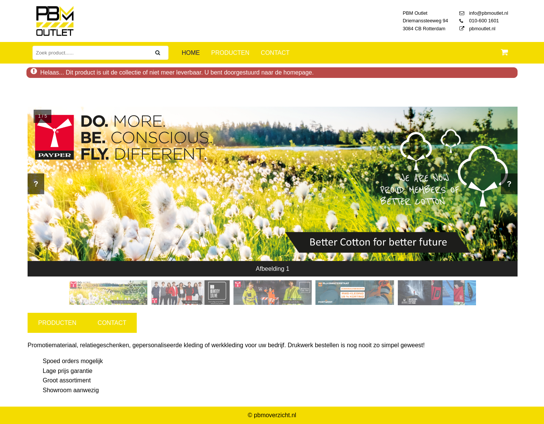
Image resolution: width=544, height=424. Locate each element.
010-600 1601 (479, 20)
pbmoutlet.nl (477, 28)
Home (191, 53)
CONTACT (111, 323)
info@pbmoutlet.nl (483, 13)
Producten (230, 53)
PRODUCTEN (57, 323)
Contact (275, 53)
